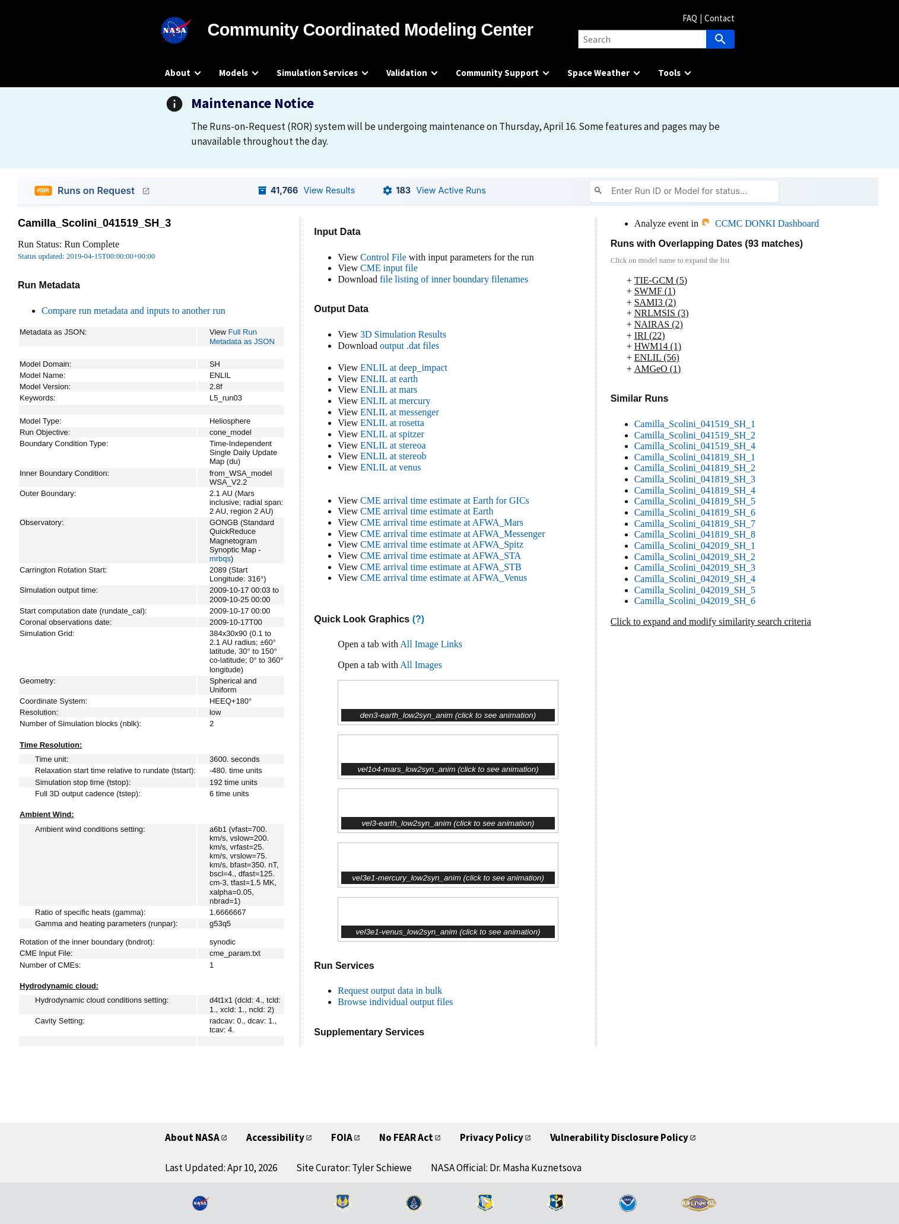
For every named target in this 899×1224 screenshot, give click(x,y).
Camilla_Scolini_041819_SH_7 (694, 524)
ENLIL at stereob (393, 456)
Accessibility (275, 1137)
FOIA (341, 1137)
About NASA (192, 1137)
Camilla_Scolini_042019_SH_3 (694, 567)
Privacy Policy (491, 1137)
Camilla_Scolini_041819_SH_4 (694, 490)
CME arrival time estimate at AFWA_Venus (443, 578)
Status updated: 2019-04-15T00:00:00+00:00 (86, 256)
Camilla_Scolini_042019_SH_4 (694, 579)
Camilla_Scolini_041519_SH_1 (694, 424)
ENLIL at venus (390, 467)
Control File (383, 257)
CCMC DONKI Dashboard (760, 223)
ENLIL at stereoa (392, 445)
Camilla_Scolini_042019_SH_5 (694, 590)
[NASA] (186, 30)
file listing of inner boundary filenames (454, 279)
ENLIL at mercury (395, 401)
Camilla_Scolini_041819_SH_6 (694, 512)
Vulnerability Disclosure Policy (619, 1137)
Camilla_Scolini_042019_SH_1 (694, 546)
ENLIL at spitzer (392, 434)
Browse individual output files (395, 1002)
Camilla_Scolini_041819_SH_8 (694, 534)
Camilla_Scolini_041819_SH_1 (694, 457)
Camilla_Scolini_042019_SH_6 (694, 601)
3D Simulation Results (403, 334)
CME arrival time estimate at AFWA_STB (441, 567)
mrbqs (220, 558)
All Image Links (431, 644)
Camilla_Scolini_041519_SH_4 (694, 446)
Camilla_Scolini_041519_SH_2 (694, 435)
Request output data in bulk (390, 990)
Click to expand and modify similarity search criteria (711, 621)
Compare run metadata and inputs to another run (133, 311)
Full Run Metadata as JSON (242, 336)
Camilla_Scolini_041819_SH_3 (694, 479)
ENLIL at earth (389, 379)
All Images (421, 665)
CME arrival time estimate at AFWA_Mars (441, 522)
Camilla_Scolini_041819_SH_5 (694, 501)
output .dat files (409, 346)
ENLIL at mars (388, 389)
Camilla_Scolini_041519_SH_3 (94, 223)
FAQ (689, 18)
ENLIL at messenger (399, 412)
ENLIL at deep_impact (403, 368)
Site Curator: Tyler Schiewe (354, 1167)
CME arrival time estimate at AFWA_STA (440, 556)
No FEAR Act (406, 1137)
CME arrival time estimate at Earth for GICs (444, 500)
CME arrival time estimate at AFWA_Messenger (452, 534)
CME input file (389, 268)
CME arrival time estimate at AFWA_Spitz (441, 544)
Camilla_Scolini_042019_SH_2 (694, 557)
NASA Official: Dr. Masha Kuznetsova (506, 1167)
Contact (719, 18)
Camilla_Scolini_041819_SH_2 (694, 468)
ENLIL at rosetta (392, 423)
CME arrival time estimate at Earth (426, 511)
